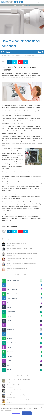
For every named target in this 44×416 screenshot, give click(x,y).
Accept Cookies (27, 413)
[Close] (41, 407)
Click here (28, 5)
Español (41, 1)
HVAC (19, 55)
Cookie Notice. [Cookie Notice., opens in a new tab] (8, 410)
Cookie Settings (16, 413)
